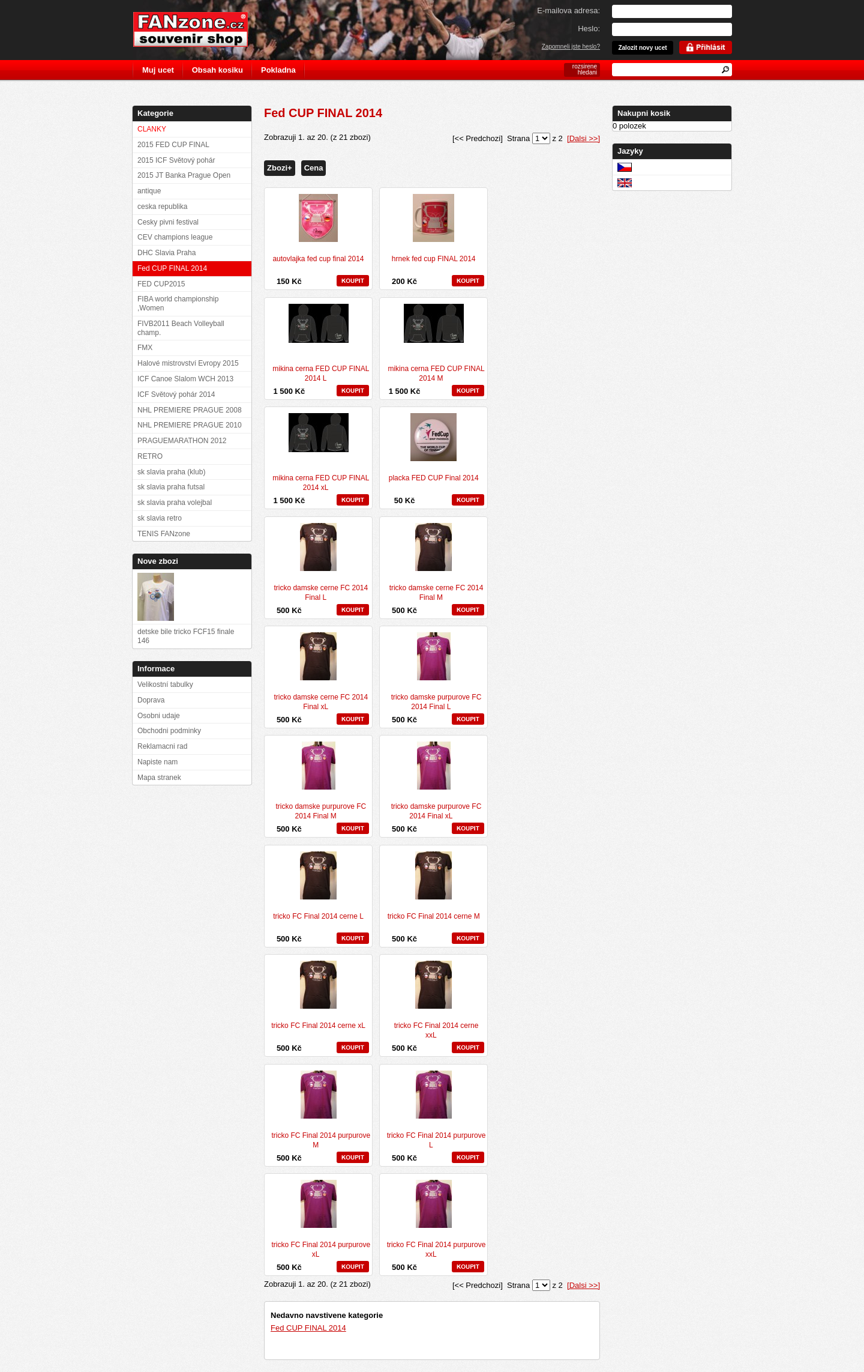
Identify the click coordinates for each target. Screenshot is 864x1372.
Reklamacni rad (162, 746)
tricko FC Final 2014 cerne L (318, 916)
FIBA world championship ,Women (177, 303)
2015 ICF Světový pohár (176, 160)
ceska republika (162, 206)
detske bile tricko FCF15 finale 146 (185, 636)
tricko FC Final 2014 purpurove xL (320, 1250)
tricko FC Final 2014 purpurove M (320, 1140)
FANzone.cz (199, 29)
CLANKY (151, 129)
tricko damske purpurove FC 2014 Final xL (436, 811)
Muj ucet (158, 69)
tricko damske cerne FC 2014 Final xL (321, 702)
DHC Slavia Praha (166, 253)
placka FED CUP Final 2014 (434, 478)
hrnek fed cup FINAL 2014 (434, 259)
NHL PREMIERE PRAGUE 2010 (189, 425)
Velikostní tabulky (165, 684)
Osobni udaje (158, 716)
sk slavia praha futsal (171, 487)
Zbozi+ (279, 167)
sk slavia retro (159, 518)
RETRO (150, 456)
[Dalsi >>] (583, 138)
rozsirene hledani (584, 69)
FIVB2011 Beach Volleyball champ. (180, 328)
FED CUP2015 (161, 284)
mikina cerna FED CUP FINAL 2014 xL (320, 483)
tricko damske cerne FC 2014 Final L (321, 593)
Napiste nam (157, 762)
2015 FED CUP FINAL (173, 145)
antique (149, 191)
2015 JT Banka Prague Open (183, 175)
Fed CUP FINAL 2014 (308, 1327)
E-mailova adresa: (568, 10)
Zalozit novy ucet (642, 47)
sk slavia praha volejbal (174, 502)
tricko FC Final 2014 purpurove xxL (436, 1250)
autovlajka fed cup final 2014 (318, 259)
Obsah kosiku (217, 69)
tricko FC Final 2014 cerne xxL (436, 1030)
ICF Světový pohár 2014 (176, 394)
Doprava (150, 700)
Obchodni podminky (169, 731)
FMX (144, 347)
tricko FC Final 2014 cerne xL (318, 1025)
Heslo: (589, 28)
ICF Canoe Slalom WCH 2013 (185, 379)
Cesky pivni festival (168, 222)
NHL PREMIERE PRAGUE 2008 (189, 410)
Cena (313, 167)
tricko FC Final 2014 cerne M (434, 916)
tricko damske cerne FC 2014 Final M (436, 593)
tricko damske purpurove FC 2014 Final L (436, 702)
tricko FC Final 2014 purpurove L (436, 1140)
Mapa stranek (159, 777)
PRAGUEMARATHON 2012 (181, 441)
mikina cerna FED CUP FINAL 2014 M (436, 373)
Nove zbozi (157, 561)
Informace (156, 668)
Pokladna (278, 69)
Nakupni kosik (643, 113)
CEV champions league (174, 237)
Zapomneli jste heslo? (571, 46)
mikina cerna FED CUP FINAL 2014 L (320, 373)
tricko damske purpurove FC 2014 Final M (320, 811)
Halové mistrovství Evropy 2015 (188, 363)
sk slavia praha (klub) (171, 472)
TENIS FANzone (163, 534)
